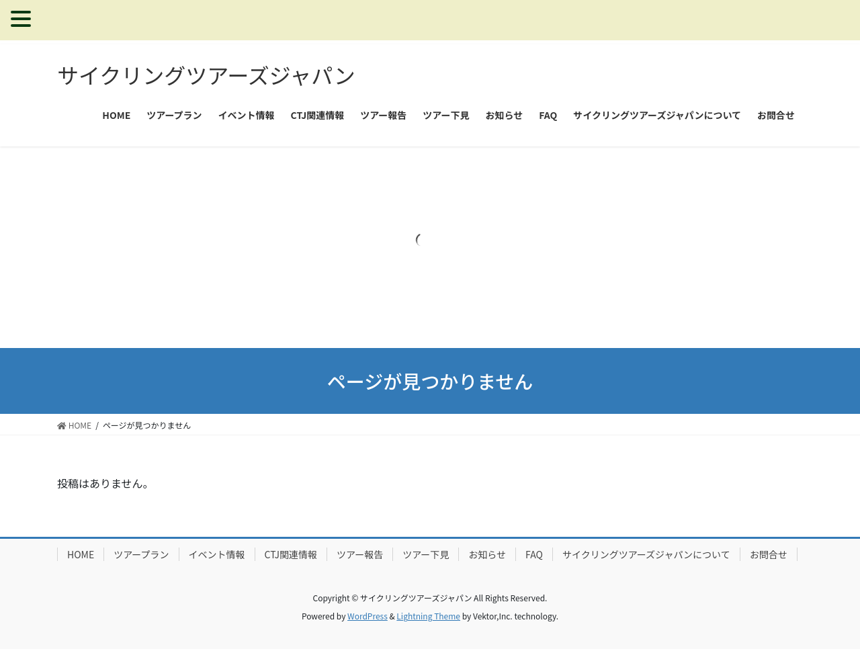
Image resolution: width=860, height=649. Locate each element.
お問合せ (768, 554)
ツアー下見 (425, 554)
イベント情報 (217, 554)
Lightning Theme (428, 615)
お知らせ (487, 554)
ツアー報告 (360, 554)
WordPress (367, 615)
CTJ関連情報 (291, 554)
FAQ (534, 554)
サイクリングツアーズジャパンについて (646, 554)
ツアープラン (141, 554)
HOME (80, 554)
